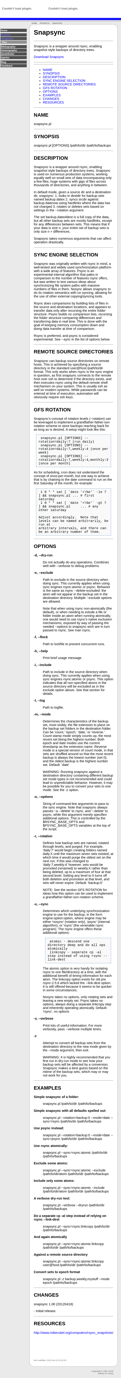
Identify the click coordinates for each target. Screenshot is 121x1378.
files (4, 42)
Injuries (5, 57)
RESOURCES (53, 102)
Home (4, 30)
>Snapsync (7, 38)
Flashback (6, 65)
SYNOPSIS (51, 73)
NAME (47, 70)
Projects (5, 35)
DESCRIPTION (54, 77)
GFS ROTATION (55, 88)
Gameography (9, 50)
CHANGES (51, 99)
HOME (34, 23)
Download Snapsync (49, 57)
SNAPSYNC (57, 23)
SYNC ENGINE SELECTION (64, 80)
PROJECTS (44, 23)
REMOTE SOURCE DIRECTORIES (69, 84)
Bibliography (8, 46)
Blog (3, 62)
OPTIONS (50, 91)
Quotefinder (7, 54)
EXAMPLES (52, 95)
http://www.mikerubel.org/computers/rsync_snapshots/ (73, 1356)
